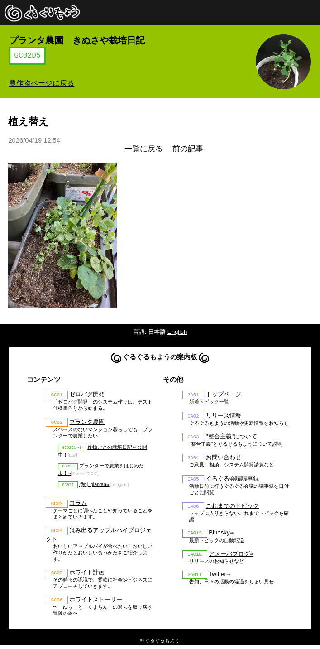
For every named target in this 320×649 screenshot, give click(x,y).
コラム (78, 505)
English (177, 331)
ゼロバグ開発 (87, 394)
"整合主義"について (231, 437)
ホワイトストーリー (95, 603)
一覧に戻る (143, 148)
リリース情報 (223, 416)
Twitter (217, 579)
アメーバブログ (229, 558)
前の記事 (187, 148)
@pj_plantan (92, 486)
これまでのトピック (232, 508)
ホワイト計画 (87, 575)
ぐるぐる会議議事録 (232, 480)
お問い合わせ (223, 459)
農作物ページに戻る (41, 83)
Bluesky (219, 536)
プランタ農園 (87, 422)
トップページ (223, 394)
